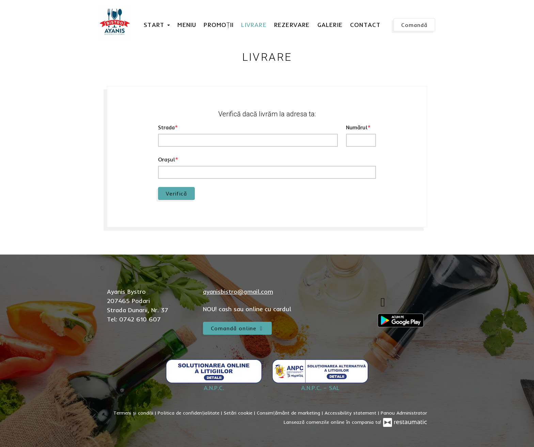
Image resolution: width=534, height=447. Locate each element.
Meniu (186, 25)
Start (157, 25)
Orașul (166, 159)
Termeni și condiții (134, 413)
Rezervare (292, 25)
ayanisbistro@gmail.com (238, 291)
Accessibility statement (351, 413)
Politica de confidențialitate (189, 413)
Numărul (356, 127)
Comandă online (237, 328)
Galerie (330, 25)
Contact (365, 25)
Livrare (253, 25)
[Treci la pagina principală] (115, 22)
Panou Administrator (404, 413)
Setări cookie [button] (239, 413)
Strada (166, 127)
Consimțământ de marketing (289, 413)
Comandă (414, 24)
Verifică (176, 193)
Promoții (219, 25)
